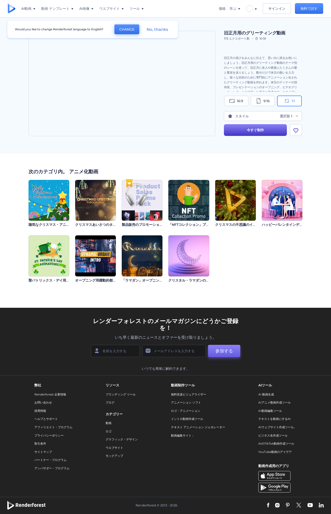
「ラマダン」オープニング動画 (146, 280)
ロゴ (108, 431)
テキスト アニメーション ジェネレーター (198, 427)
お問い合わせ (43, 402)
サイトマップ (43, 452)
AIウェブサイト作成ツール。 (277, 427)
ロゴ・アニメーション (185, 411)
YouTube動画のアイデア (275, 452)
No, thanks (157, 29)
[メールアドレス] (174, 351)
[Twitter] (298, 505)
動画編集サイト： (182, 435)
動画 (108, 423)
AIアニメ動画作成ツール (274, 402)
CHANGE (126, 29)
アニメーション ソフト (186, 402)
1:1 (289, 101)
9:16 (263, 101)
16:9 (236, 101)
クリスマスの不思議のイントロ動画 (242, 224)
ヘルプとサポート (46, 419)
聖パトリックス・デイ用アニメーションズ (61, 280)
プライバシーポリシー (49, 435)
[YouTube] (310, 505)
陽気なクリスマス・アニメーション (56, 224)
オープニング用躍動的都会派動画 (100, 280)
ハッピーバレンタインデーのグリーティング (296, 224)
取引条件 (40, 443)
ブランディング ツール (121, 394)
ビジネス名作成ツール (273, 435)
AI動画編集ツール (270, 411)
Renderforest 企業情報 (50, 394)
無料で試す (309, 8)
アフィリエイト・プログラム (53, 427)
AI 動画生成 (266, 394)
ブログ (110, 402)
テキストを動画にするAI (274, 419)
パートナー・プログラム (50, 460)
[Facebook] (268, 505)
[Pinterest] (287, 505)
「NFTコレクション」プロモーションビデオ (202, 224)
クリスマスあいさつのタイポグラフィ (104, 224)
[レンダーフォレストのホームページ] (11, 8)
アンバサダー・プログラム (52, 468)
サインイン (276, 8)
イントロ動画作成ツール (187, 419)
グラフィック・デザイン (122, 439)
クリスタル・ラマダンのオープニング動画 (200, 280)
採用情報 (40, 411)
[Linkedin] (321, 505)
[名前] (115, 351)
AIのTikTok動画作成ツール (276, 443)
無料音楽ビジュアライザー (188, 394)
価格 (222, 8)
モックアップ (114, 456)
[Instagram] (277, 505)
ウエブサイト (114, 447)
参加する (224, 351)
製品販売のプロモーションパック (147, 224)
